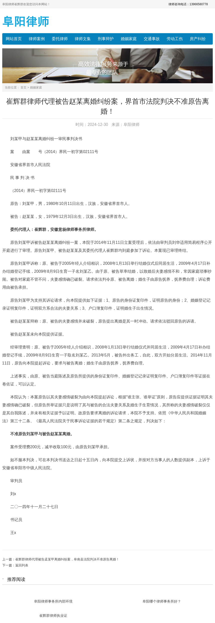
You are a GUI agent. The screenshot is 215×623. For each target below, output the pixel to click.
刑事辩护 (106, 39)
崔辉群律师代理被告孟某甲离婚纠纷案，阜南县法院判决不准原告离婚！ (67, 559)
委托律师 (60, 39)
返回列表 (21, 565)
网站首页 (14, 39)
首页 (23, 87)
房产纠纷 (198, 39)
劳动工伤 (175, 39)
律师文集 (83, 39)
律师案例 (37, 39)
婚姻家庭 (129, 39)
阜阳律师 (132, 124)
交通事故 (152, 39)
